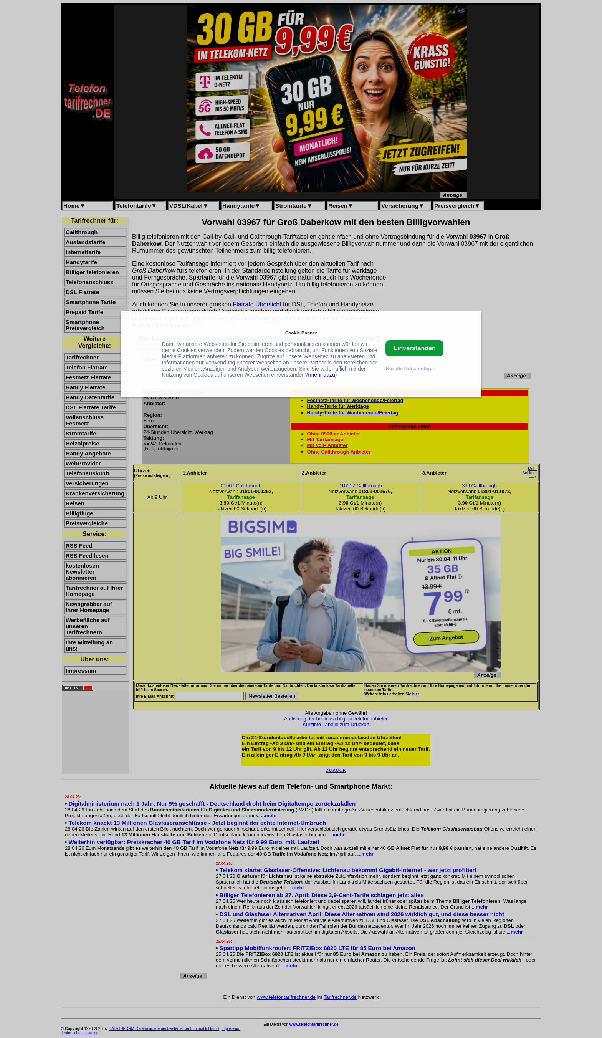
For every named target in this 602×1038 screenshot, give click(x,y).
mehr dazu (322, 375)
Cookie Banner (301, 332)
